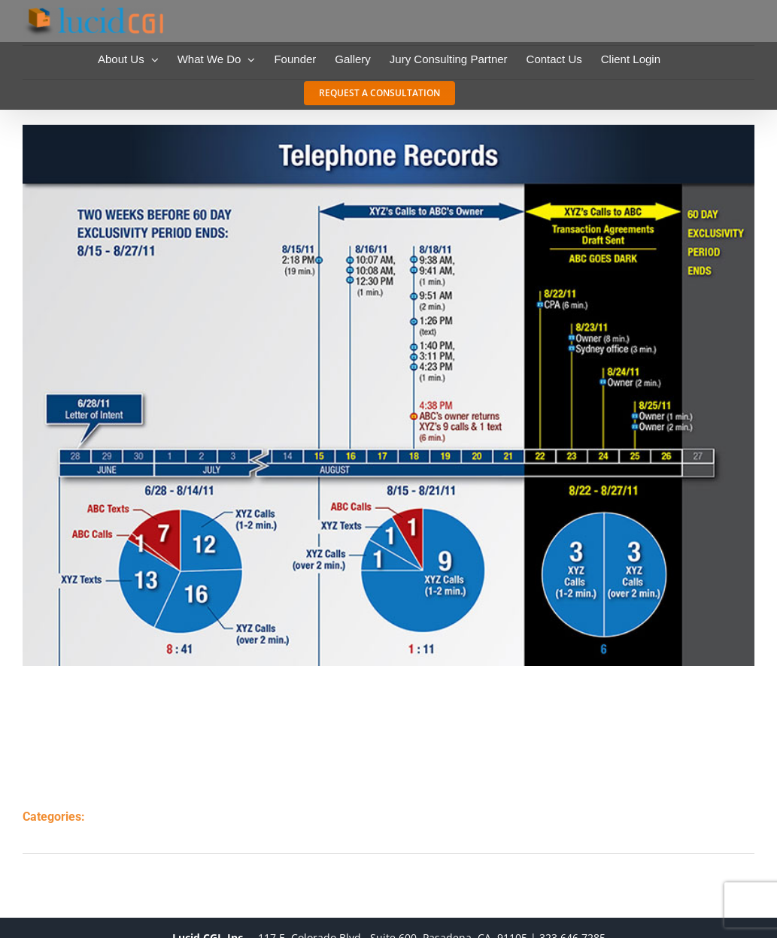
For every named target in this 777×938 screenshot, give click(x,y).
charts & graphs (154, 816)
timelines (135, 833)
